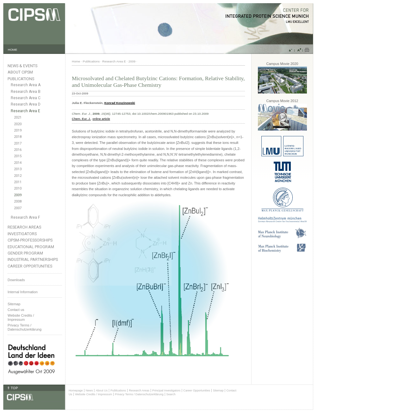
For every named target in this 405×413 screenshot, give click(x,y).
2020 (18, 124)
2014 (18, 163)
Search (171, 394)
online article (101, 118)
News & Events (22, 65)
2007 (18, 208)
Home (76, 61)
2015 (18, 156)
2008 (18, 201)
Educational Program (31, 246)
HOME (12, 49)
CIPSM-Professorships (30, 240)
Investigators (22, 233)
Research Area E (25, 111)
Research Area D (25, 104)
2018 (18, 137)
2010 (18, 188)
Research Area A (25, 85)
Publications (21, 78)
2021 (18, 117)
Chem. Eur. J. (81, 118)
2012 (18, 176)
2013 (18, 169)
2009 (18, 195)
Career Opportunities (30, 266)
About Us (102, 390)
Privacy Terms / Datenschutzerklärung (24, 327)
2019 (18, 130)
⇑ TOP (12, 388)
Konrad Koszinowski (119, 103)
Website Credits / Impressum (93, 394)
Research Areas (24, 227)
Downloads (16, 280)
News (89, 390)
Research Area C (25, 98)
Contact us (16, 310)
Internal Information (23, 292)
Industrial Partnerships (33, 259)
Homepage (76, 390)
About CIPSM (20, 72)
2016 (18, 150)
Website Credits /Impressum (21, 317)
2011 (18, 182)
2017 (18, 143)
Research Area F (25, 217)
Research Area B (25, 91)
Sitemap (14, 304)
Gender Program (25, 253)
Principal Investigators (166, 390)
